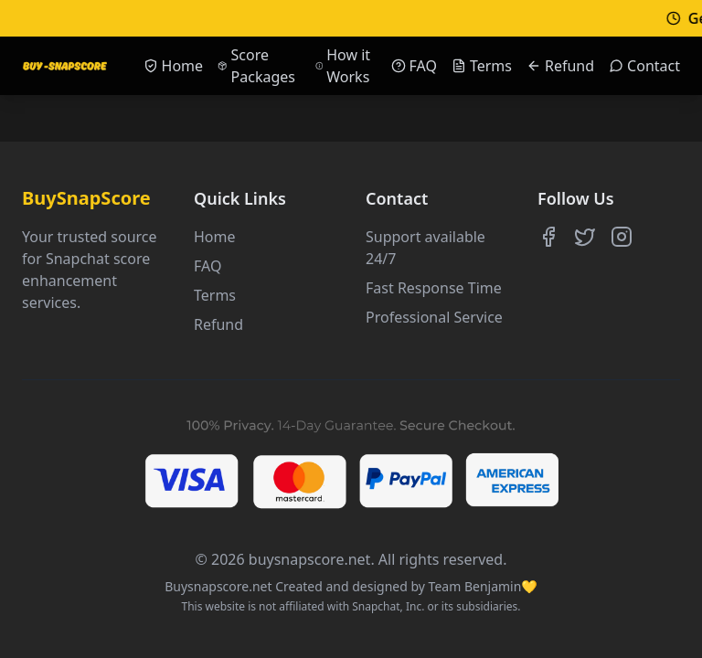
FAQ (414, 66)
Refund (560, 66)
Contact (644, 66)
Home (174, 66)
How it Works (343, 66)
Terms (482, 66)
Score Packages (256, 66)
